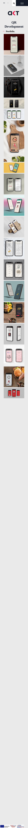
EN (4, 3)
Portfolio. (10, 31)
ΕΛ (8, 3)
